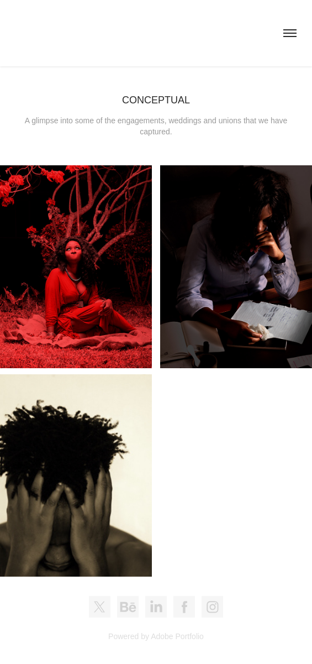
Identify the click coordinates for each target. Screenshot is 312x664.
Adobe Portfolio (177, 636)
